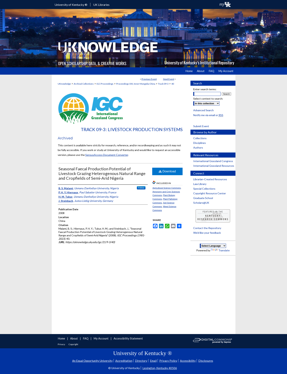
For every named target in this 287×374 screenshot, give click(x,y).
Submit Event (201, 126)
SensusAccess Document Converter (106, 154)
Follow (141, 188)
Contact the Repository (207, 228)
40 (172, 83)
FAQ (86, 338)
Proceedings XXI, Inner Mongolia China (135, 83)
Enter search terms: (205, 89)
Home (62, 338)
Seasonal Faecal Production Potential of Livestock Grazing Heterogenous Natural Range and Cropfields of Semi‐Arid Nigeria (101, 173)
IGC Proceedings (105, 83)
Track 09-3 (163, 83)
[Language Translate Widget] (213, 246)
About (74, 338)
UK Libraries (101, 4)
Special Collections (204, 188)
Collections (200, 138)
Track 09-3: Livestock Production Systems (132, 129)
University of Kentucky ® (71, 4)
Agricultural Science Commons (167, 188)
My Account (101, 338)
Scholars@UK (201, 202)
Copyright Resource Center (209, 193)
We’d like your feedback (207, 232)
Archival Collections (84, 83)
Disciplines (199, 142)
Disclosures (205, 360)
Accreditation (123, 360)
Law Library (199, 183)
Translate (220, 250)
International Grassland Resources (213, 165)
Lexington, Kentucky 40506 (159, 368)
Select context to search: (208, 98)
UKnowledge (64, 83)
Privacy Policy (168, 360)
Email (153, 360)
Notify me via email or (208, 115)
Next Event (168, 79)
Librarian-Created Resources (210, 179)
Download (167, 171)
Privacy (61, 344)
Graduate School (203, 198)
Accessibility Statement (128, 338)
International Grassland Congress (213, 161)
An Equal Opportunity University (92, 360)
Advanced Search (203, 110)
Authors (198, 147)
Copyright (73, 344)
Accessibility (188, 360)
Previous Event (149, 79)
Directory (141, 360)
